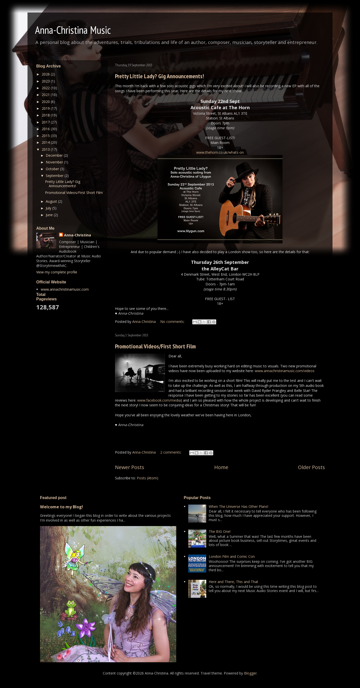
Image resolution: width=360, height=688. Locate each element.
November (55, 162)
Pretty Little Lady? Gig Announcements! (159, 76)
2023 (46, 81)
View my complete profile (56, 272)
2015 (46, 135)
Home (221, 467)
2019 (46, 108)
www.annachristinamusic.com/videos (284, 370)
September (55, 175)
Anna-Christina (77, 235)
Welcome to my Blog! (61, 507)
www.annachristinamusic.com (65, 289)
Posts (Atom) (147, 478)
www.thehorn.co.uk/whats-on (220, 152)
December (55, 155)
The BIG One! (219, 531)
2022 (46, 87)
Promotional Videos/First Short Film (155, 346)
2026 (46, 74)
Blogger (250, 673)
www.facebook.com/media (159, 400)
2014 (46, 142)
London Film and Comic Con (232, 556)
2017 (46, 122)
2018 (46, 115)
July (49, 208)
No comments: (173, 321)
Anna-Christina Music (73, 30)
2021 (46, 94)
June (50, 214)
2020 (46, 101)
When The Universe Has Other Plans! (238, 506)
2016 (46, 128)
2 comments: (171, 452)
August (52, 201)
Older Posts (311, 467)
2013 (46, 149)
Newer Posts (129, 467)
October (53, 168)
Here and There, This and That (233, 581)
